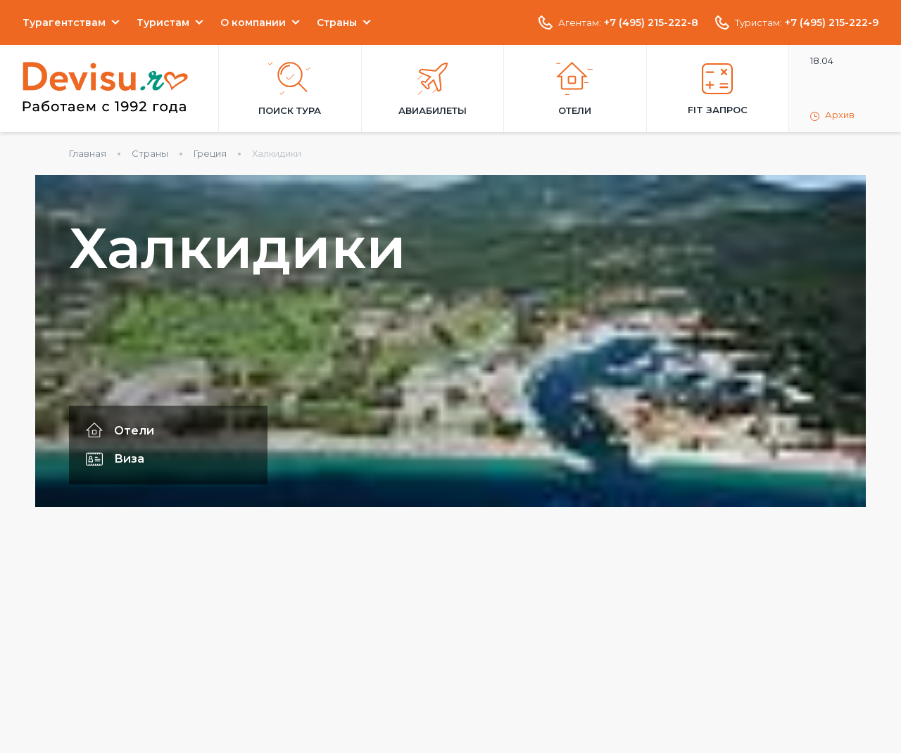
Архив (832, 115)
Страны (337, 22)
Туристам (163, 22)
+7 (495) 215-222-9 (831, 22)
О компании (253, 22)
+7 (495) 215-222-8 (651, 22)
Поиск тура (289, 89)
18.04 (821, 60)
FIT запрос (718, 89)
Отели (574, 89)
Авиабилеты (432, 89)
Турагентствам (64, 22)
